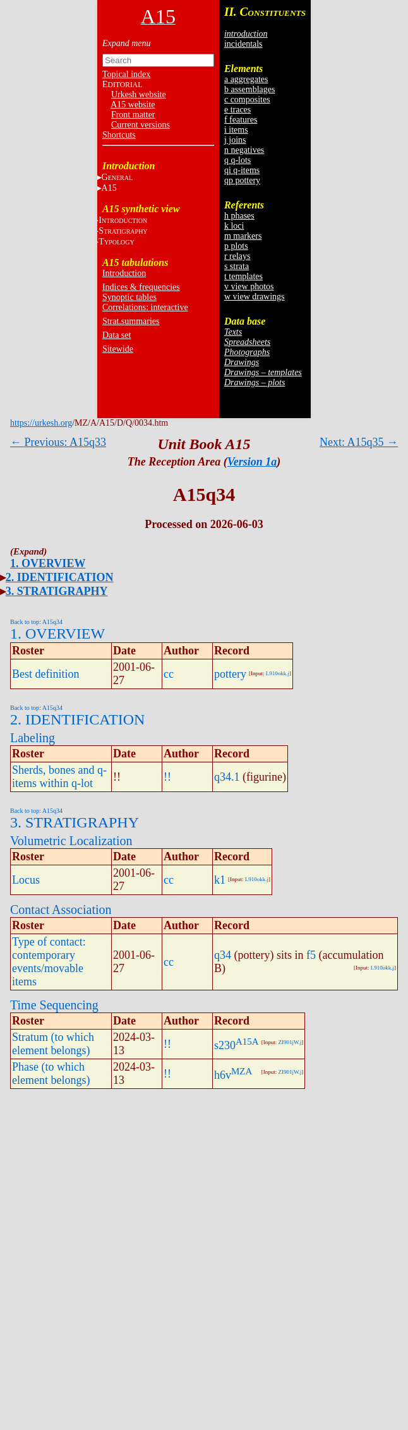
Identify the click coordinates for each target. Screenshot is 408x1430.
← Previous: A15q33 (58, 442)
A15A (247, 1041)
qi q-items (242, 170)
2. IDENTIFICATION (60, 577)
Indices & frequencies (141, 287)
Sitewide (117, 349)
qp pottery (242, 180)
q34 (222, 955)
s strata (236, 266)
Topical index (126, 74)
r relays (237, 256)
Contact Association (61, 909)
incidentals (243, 44)
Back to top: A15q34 (36, 621)
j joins (235, 140)
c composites (247, 99)
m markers (242, 236)
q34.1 (227, 777)
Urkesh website (138, 94)
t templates (243, 276)
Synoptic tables (129, 297)
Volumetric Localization (71, 841)
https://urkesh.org (41, 423)
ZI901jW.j (289, 1042)
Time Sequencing (54, 1005)
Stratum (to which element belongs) (53, 1044)
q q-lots (237, 160)
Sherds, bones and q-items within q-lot (59, 777)
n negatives (244, 150)
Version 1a (252, 461)
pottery (230, 674)
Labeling (32, 738)
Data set (116, 335)
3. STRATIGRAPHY (57, 591)
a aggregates (246, 79)
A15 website (133, 104)
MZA (241, 1071)
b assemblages (249, 89)
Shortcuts (119, 135)
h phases (239, 215)
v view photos (249, 286)
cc (169, 674)
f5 (311, 955)
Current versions (140, 124)
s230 (225, 1045)
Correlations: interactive (145, 307)
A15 (109, 188)
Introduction (124, 273)
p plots (236, 246)
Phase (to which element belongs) (51, 1073)
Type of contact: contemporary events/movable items (49, 961)
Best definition (46, 674)
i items (236, 130)
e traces (237, 109)
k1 (219, 880)
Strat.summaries (131, 321)
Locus (26, 880)
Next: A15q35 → (359, 442)
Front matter (133, 114)
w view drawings (254, 296)
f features (240, 119)
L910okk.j (277, 673)
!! (167, 777)
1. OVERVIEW (47, 563)
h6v (222, 1075)
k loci (234, 226)
